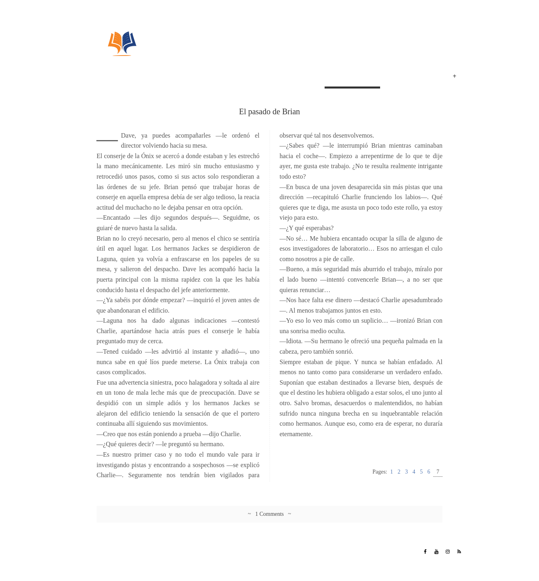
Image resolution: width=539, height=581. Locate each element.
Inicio (312, 77)
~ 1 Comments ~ (269, 514)
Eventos (426, 77)
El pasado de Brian (352, 77)
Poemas (396, 77)
